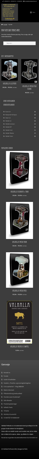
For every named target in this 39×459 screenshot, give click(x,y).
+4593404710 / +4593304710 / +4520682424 (12, 1)
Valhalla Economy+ (10, 124)
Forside (5, 24)
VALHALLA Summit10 (10, 414)
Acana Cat (8, 111)
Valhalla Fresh (8, 130)
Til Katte (6, 411)
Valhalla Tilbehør (9, 133)
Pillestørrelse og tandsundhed (13, 393)
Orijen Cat (8, 118)
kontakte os (33, 438)
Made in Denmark (9, 390)
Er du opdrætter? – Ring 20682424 (14, 386)
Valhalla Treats (9, 136)
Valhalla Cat (8, 121)
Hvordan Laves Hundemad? (12, 397)
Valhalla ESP (8, 127)
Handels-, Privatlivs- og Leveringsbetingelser (17, 383)
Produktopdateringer (10, 404)
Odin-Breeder (8, 400)
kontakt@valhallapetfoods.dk (30, 1)
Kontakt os (7, 373)
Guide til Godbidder (10, 379)
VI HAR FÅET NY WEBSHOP (11, 418)
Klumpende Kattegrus (11, 115)
